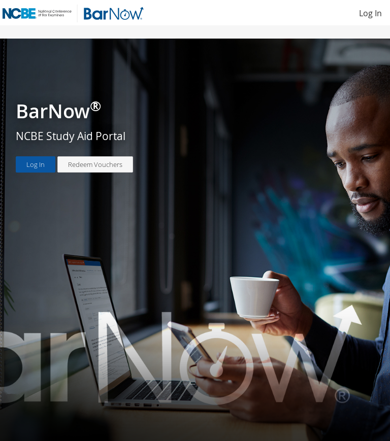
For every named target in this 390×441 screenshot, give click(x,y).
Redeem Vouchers (95, 164)
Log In (370, 13)
